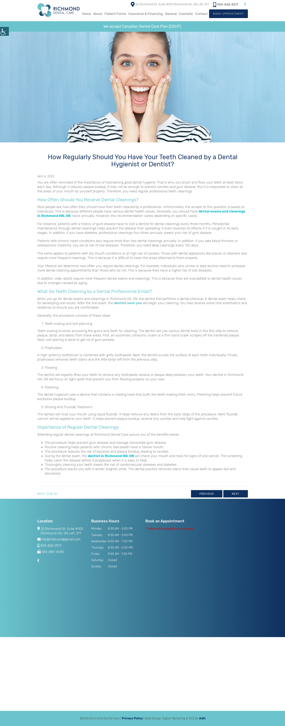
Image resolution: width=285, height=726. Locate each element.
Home (86, 14)
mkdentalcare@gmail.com (59, 539)
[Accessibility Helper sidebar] (4, 31)
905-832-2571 (225, 4)
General (171, 14)
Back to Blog (47, 494)
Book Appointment (228, 13)
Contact (201, 14)
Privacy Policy (132, 718)
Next (235, 493)
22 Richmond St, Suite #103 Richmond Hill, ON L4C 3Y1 (170, 4)
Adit (202, 718)
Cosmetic (186, 14)
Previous (206, 493)
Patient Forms (115, 14)
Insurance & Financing (145, 14)
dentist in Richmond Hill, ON (111, 456)
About (97, 14)
